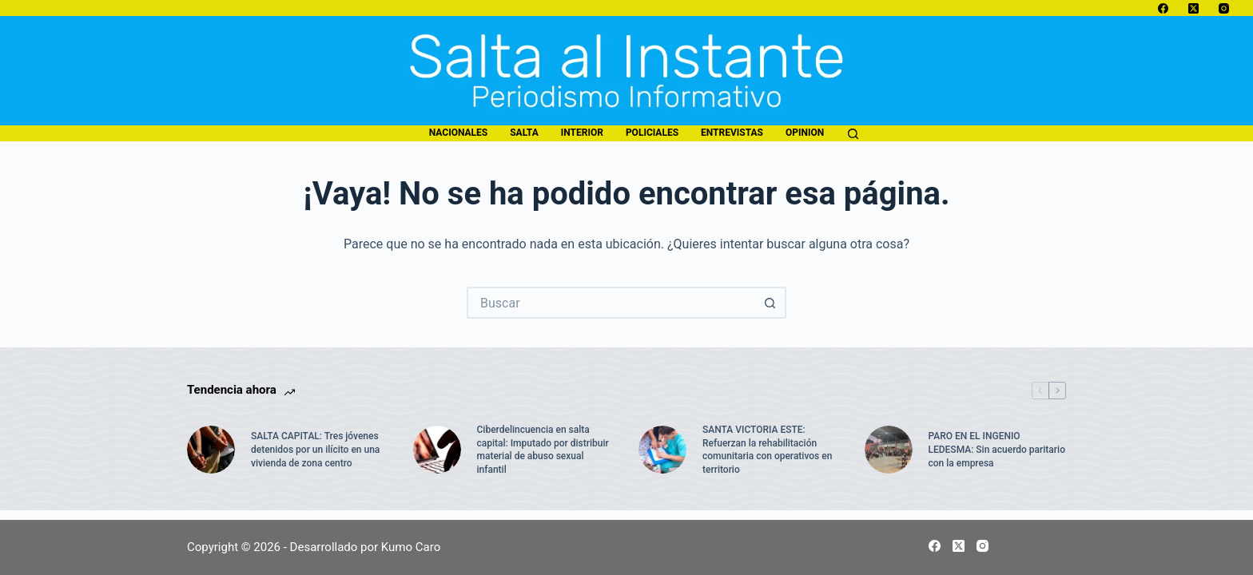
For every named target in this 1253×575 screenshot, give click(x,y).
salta (524, 132)
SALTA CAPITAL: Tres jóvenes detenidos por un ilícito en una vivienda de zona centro (315, 449)
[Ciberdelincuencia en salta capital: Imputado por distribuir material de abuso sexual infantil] (437, 450)
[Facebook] (1163, 8)
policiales (652, 132)
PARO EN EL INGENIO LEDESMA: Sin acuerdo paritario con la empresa (997, 449)
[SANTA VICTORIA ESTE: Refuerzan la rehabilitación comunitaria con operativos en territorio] (662, 450)
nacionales (458, 132)
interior (582, 132)
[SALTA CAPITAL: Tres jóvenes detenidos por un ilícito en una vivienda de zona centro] (211, 450)
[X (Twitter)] (1193, 8)
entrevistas (732, 132)
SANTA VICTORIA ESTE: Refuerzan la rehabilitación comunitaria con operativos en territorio (767, 449)
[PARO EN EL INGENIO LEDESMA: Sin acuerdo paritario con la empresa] (889, 450)
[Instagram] (1224, 8)
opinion (805, 132)
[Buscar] (853, 134)
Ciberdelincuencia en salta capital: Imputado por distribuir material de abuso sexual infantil (543, 449)
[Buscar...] (610, 303)
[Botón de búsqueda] (770, 303)
